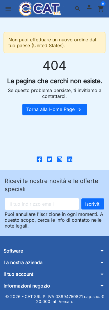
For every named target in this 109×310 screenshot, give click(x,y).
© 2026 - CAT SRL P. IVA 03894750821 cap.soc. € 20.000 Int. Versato (54, 299)
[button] (77, 9)
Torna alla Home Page (54, 109)
